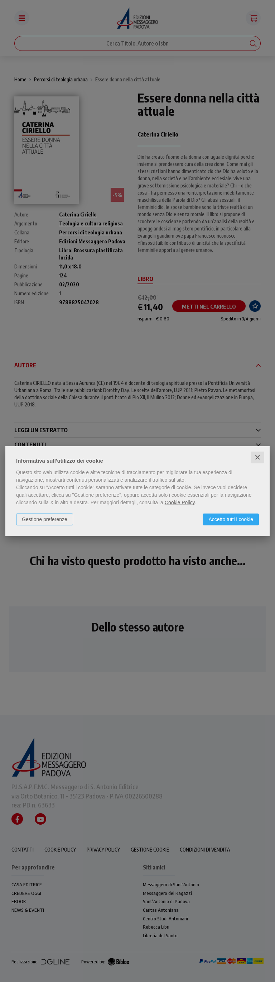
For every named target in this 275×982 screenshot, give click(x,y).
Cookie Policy (180, 502)
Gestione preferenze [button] (44, 519)
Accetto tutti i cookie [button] (230, 519)
